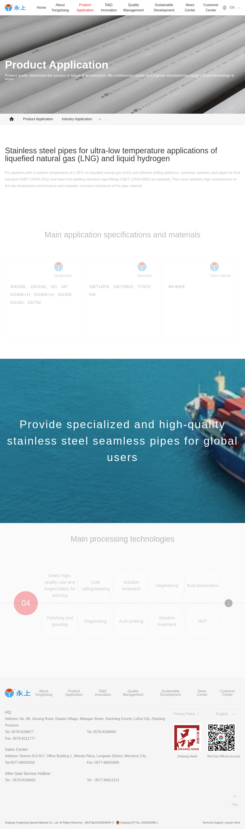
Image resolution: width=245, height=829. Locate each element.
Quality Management (133, 7)
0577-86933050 (22, 762)
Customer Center (211, 7)
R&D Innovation (109, 7)
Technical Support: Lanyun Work (221, 822)
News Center (190, 7)
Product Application (85, 7)
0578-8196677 (22, 732)
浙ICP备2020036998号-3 (99, 822)
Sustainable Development (164, 7)
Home (41, 7)
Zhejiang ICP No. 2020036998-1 (139, 822)
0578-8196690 (104, 732)
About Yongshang (60, 7)
